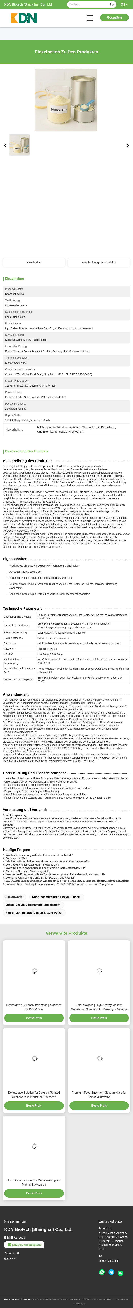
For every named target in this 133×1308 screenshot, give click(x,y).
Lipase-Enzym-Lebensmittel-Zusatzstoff (32, 904)
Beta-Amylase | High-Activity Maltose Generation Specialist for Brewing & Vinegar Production (99, 1007)
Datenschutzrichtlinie (13, 1299)
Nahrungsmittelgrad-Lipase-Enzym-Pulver (34, 912)
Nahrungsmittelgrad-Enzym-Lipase (56, 896)
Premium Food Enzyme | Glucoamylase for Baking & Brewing (99, 1094)
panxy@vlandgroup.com (24, 1245)
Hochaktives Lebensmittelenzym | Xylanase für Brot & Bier (34, 1007)
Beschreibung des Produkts (99, 262)
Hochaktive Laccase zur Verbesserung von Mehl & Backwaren (34, 1182)
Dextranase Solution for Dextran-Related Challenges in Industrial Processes (34, 1094)
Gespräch (114, 17)
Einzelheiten (34, 262)
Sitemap (27, 1299)
